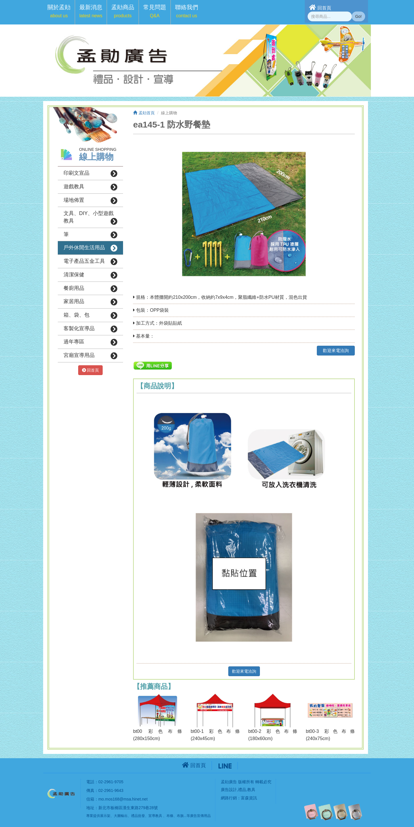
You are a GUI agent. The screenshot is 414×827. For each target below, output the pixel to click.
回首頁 (320, 7)
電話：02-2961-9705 (104, 782)
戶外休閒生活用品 (90, 248)
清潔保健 (90, 275)
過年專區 (90, 342)
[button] (59, 12)
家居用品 (90, 302)
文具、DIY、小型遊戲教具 (90, 217)
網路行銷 (229, 798)
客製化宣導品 (90, 329)
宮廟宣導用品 (90, 355)
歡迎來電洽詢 (336, 350)
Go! (358, 16)
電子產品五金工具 (90, 261)
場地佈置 (90, 200)
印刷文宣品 (90, 173)
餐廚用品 (90, 288)
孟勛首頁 (144, 113)
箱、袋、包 (90, 315)
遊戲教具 (90, 187)
